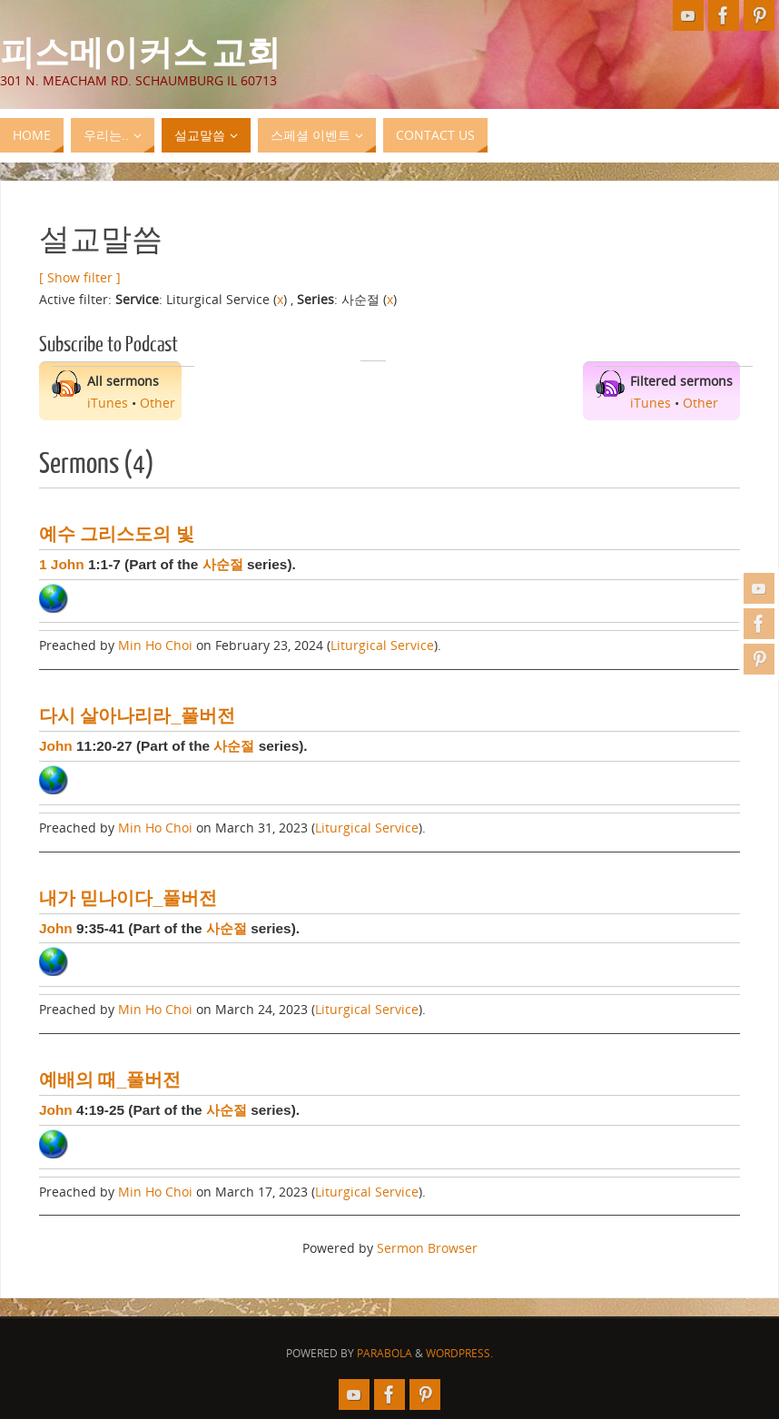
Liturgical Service (382, 645)
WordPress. (459, 1353)
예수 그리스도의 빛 (116, 534)
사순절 (222, 564)
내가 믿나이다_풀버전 (128, 898)
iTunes (107, 402)
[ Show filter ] (80, 277)
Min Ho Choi (155, 645)
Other (157, 402)
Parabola (384, 1353)
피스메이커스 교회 (140, 50)
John (56, 746)
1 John (61, 564)
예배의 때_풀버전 (110, 1079)
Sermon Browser (427, 1247)
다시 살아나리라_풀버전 (137, 715)
